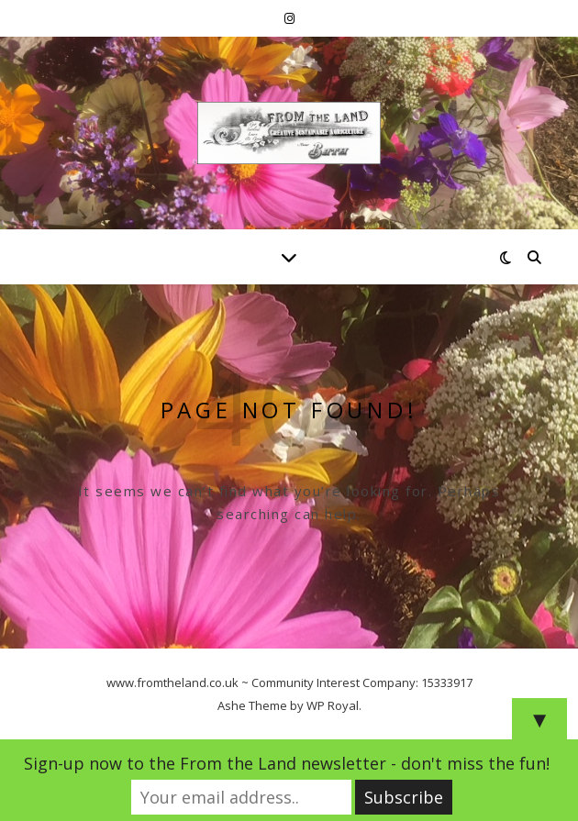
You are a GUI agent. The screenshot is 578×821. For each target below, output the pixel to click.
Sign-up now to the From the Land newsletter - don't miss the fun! (287, 763)
